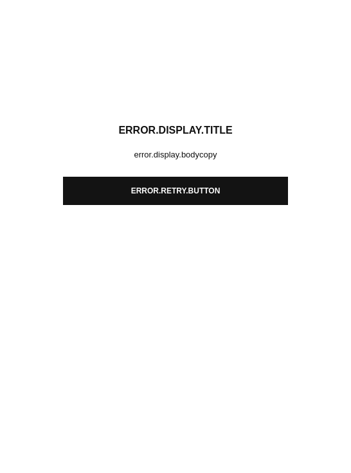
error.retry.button (176, 190)
